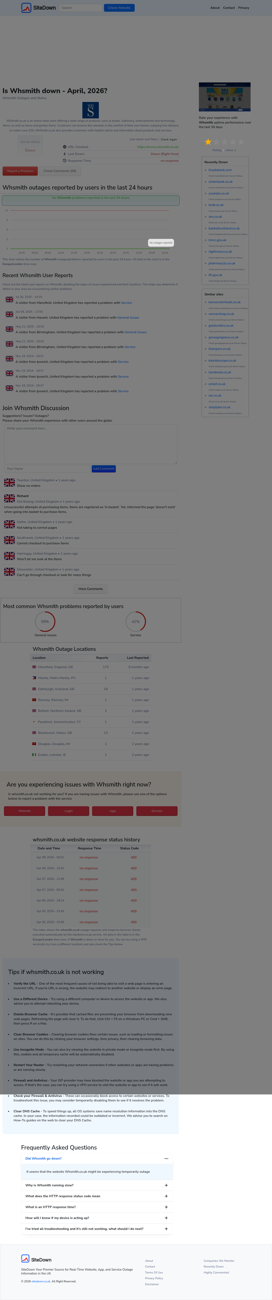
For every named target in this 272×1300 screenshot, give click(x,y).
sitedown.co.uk (41, 1281)
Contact (150, 1267)
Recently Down (214, 1267)
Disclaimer (152, 1284)
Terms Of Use (154, 1273)
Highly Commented (216, 1273)
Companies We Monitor (219, 1261)
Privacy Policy (154, 1278)
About (149, 1261)
